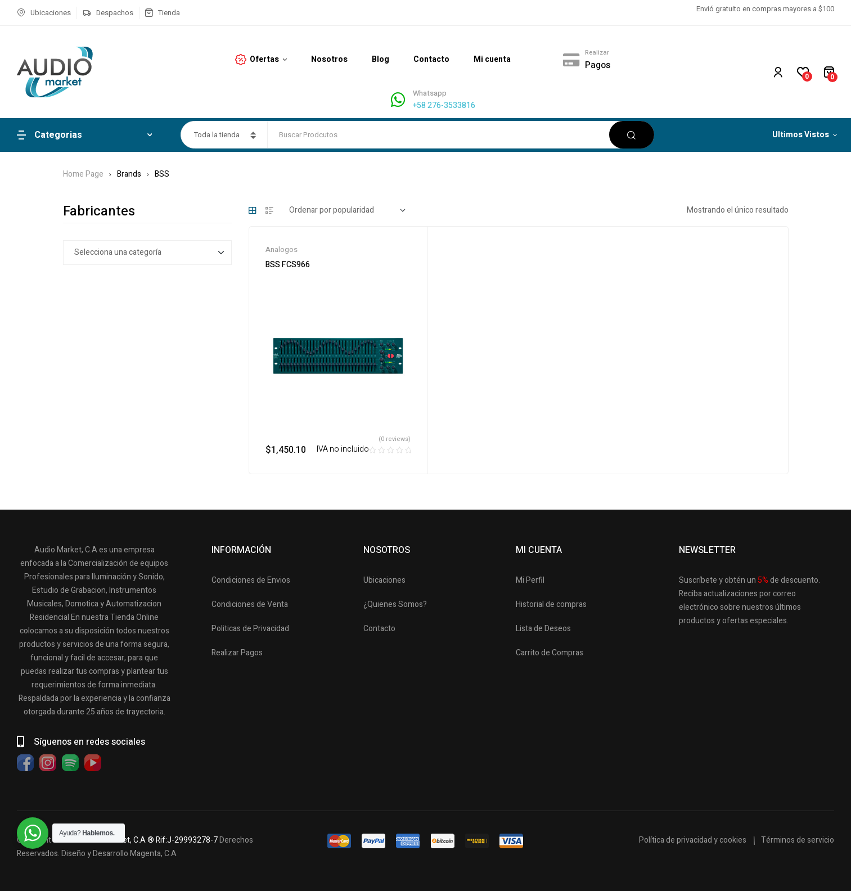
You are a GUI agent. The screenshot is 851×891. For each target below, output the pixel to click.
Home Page (83, 174)
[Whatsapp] (398, 100)
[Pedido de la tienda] (347, 210)
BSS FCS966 (287, 265)
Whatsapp (430, 93)
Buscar (631, 134)
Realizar (597, 52)
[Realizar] (571, 59)
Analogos (281, 249)
